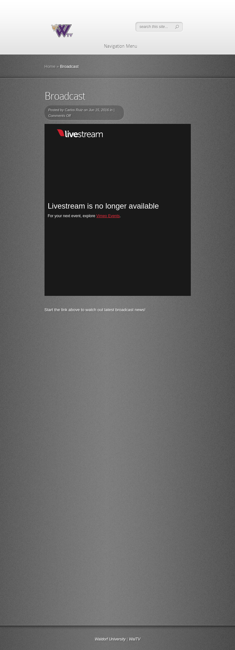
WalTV (134, 639)
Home (50, 66)
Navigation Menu (116, 46)
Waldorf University (110, 639)
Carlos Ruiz (74, 110)
